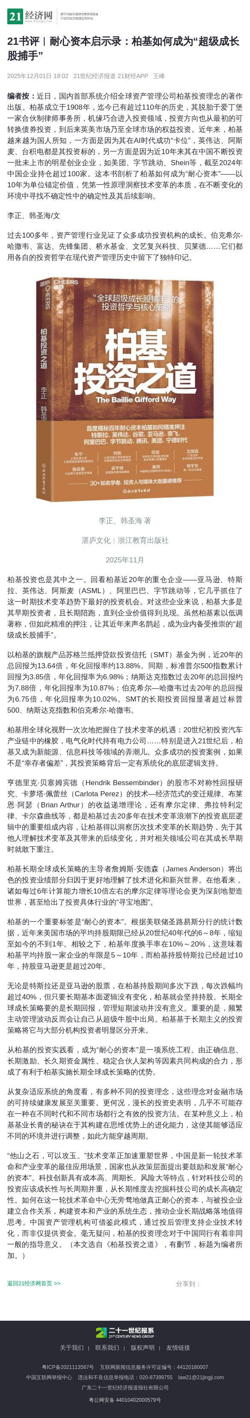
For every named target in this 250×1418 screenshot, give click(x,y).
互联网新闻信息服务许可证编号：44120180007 (154, 1367)
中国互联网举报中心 (49, 1377)
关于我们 (72, 1347)
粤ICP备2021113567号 (68, 1367)
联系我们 (107, 1347)
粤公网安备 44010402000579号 (125, 1400)
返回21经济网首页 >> (33, 1283)
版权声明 (143, 1347)
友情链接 (178, 1347)
